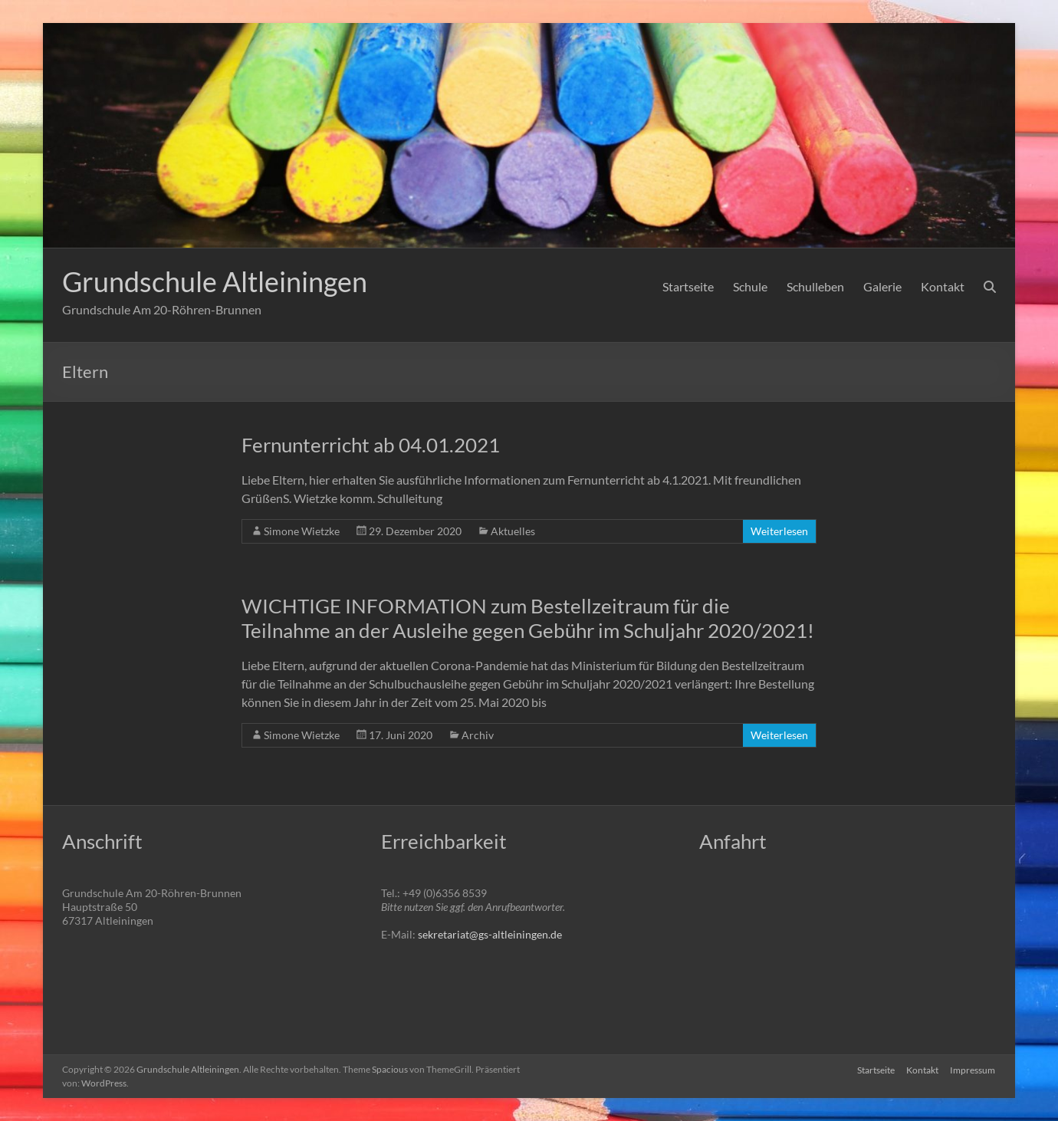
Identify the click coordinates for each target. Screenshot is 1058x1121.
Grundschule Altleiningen (214, 281)
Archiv (478, 734)
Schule (750, 286)
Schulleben (815, 286)
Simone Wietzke (302, 530)
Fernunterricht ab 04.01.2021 (371, 444)
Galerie (882, 286)
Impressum (973, 1069)
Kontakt (942, 286)
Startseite (688, 286)
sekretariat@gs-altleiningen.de (490, 934)
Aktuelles (513, 530)
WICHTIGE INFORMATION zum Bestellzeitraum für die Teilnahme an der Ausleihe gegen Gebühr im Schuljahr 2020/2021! (528, 618)
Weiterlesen (779, 530)
